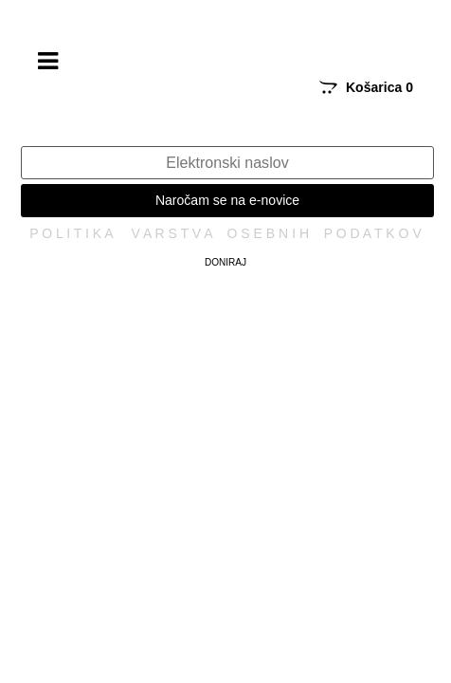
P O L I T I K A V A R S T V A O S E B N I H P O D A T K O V (225, 233)
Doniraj (225, 262)
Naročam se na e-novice (227, 200)
